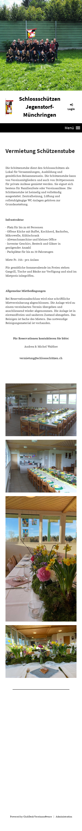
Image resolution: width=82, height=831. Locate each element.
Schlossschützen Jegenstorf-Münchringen (39, 106)
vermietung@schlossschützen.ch (41, 358)
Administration (64, 816)
